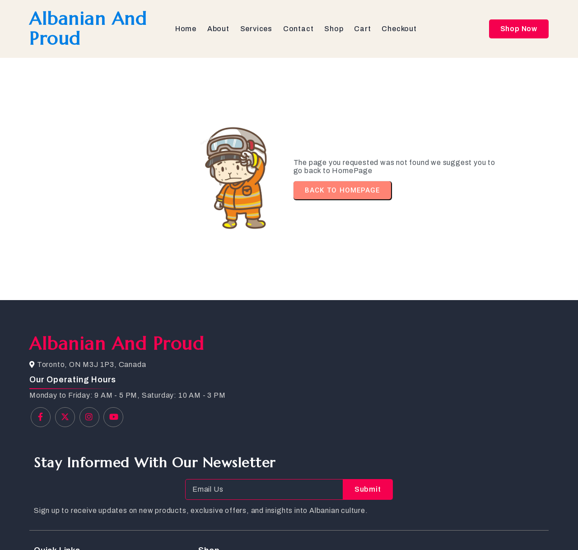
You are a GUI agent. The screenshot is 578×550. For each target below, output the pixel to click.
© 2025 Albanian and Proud (77, 527)
